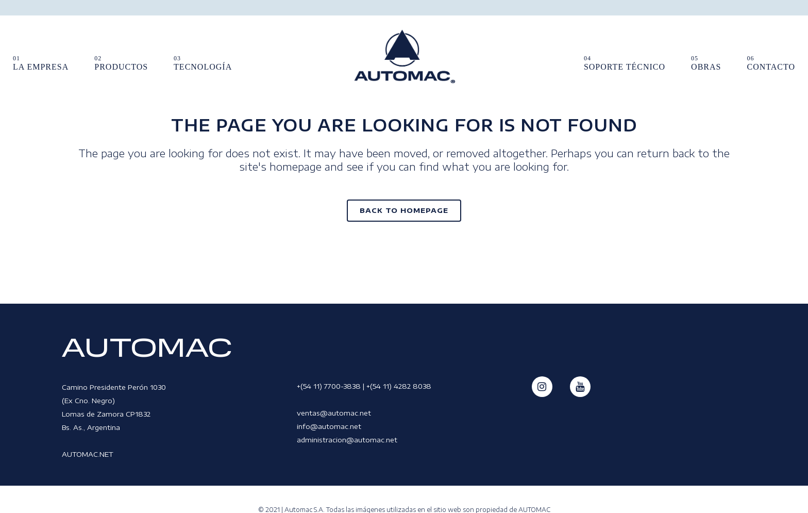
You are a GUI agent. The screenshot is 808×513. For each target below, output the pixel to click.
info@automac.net (329, 426)
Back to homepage (404, 210)
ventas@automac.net (334, 413)
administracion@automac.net (347, 440)
